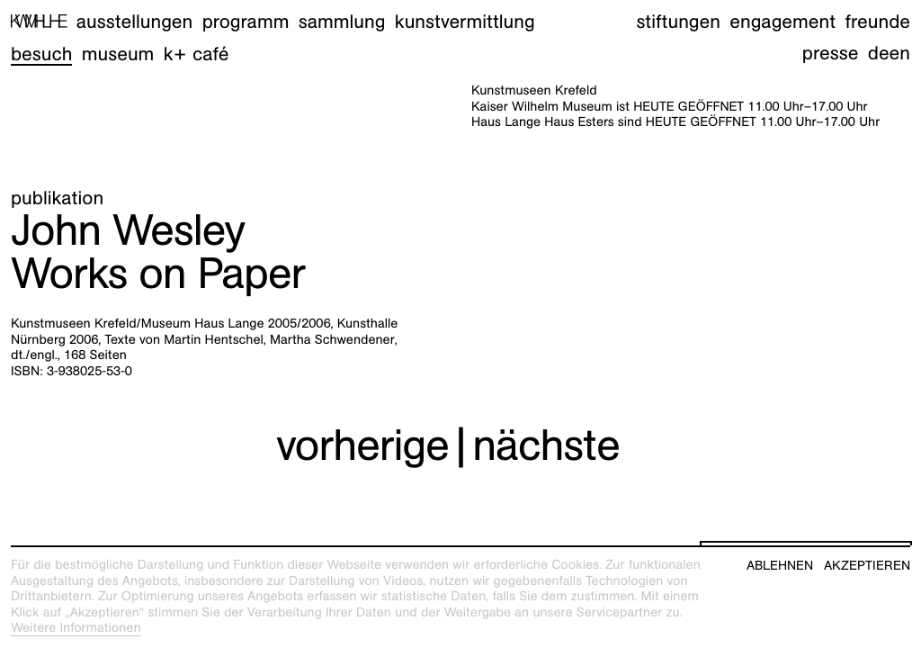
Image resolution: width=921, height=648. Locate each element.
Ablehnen (780, 565)
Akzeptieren (867, 565)
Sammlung (342, 21)
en (900, 52)
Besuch (41, 53)
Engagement (782, 21)
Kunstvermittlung (465, 21)
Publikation (57, 197)
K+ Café (196, 53)
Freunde (877, 21)
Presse (830, 52)
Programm (246, 21)
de (879, 52)
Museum (118, 53)
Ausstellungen (134, 21)
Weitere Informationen (76, 628)
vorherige (362, 445)
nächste (546, 445)
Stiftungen (678, 21)
